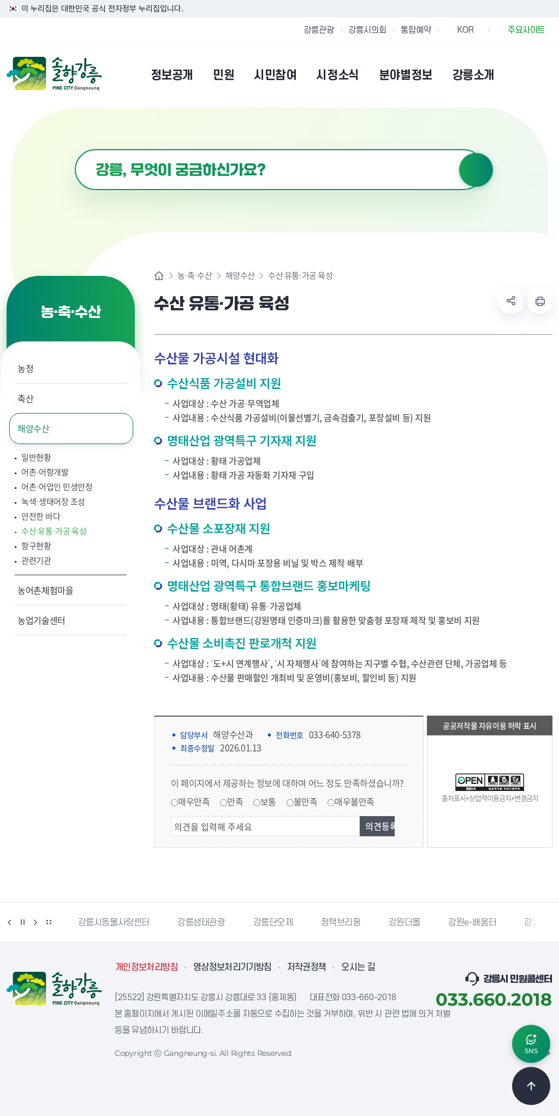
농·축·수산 (194, 275)
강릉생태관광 (201, 923)
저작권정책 (306, 967)
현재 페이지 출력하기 (539, 301)
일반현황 (36, 457)
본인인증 (517, 75)
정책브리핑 (341, 923)
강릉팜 (536, 923)
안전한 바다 (40, 516)
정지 (22, 922)
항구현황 (36, 546)
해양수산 (33, 428)
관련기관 (36, 561)
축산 (25, 398)
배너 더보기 (49, 922)
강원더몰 (404, 923)
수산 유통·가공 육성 (54, 531)
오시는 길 (358, 967)
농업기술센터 (41, 620)
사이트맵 (545, 75)
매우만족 (194, 801)
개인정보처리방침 (146, 967)
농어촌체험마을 (45, 590)
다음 (35, 922)
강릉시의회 (367, 30)
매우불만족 (354, 801)
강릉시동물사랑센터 (114, 923)
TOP (531, 1086)
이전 (9, 922)
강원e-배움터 (472, 923)
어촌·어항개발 (45, 472)
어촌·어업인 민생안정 (57, 487)
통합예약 (416, 30)
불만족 (306, 801)
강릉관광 (319, 30)
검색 (476, 170)
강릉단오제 (273, 923)
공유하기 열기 (511, 301)
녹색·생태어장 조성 (53, 502)
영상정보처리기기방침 (232, 967)
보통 (268, 801)
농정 (25, 368)
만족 (235, 801)
